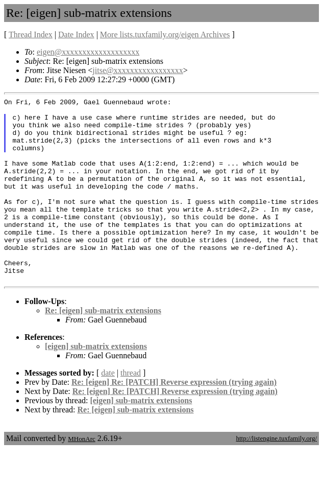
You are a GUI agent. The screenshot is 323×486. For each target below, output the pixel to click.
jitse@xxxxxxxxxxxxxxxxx (137, 70)
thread (130, 409)
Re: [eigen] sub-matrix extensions (103, 347)
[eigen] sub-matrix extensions (96, 383)
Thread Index (31, 34)
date (108, 409)
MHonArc (81, 475)
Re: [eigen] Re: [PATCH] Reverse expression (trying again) (174, 418)
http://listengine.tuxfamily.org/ (276, 475)
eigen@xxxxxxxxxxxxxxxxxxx (88, 52)
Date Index (76, 34)
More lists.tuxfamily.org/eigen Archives (165, 34)
